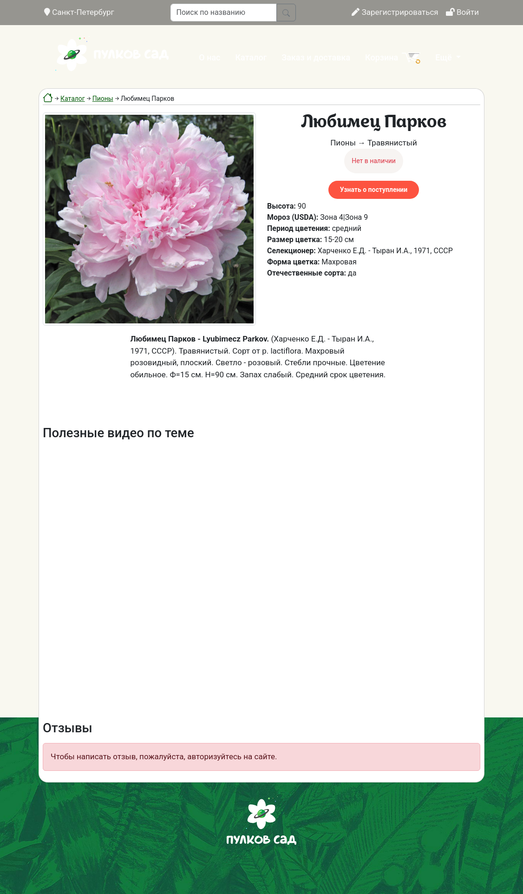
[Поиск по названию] (223, 12)
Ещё (444, 57)
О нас (209, 57)
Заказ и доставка (315, 57)
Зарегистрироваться (395, 12)
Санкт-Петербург (79, 12)
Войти (462, 12)
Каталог (251, 57)
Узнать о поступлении (373, 189)
